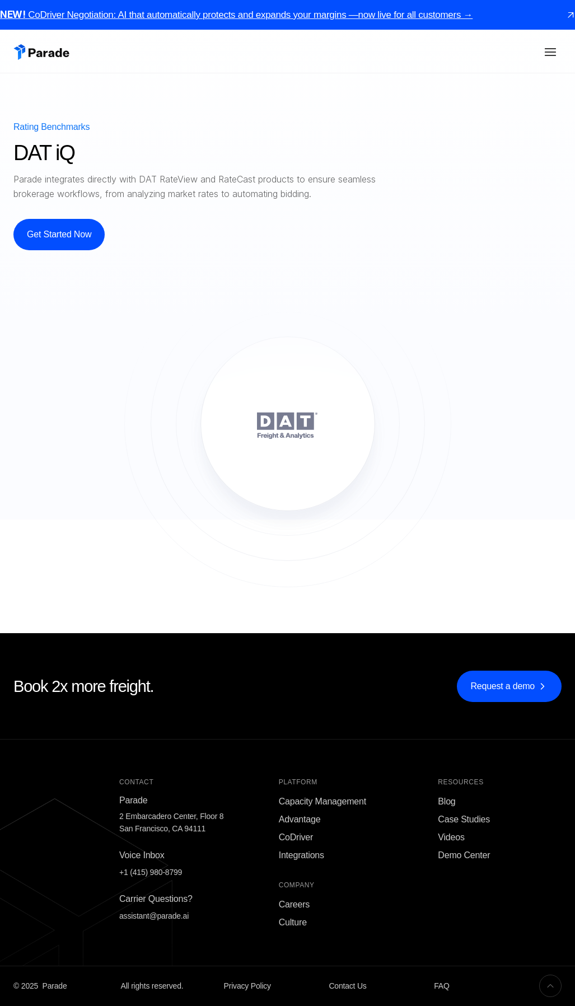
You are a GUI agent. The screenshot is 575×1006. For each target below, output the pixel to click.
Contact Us (347, 985)
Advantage (300, 819)
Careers (294, 904)
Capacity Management (322, 801)
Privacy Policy (247, 985)
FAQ (441, 985)
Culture (293, 922)
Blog (446, 801)
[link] (570, 15)
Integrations (301, 855)
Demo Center (464, 855)
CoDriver (296, 837)
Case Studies (464, 819)
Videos (451, 837)
